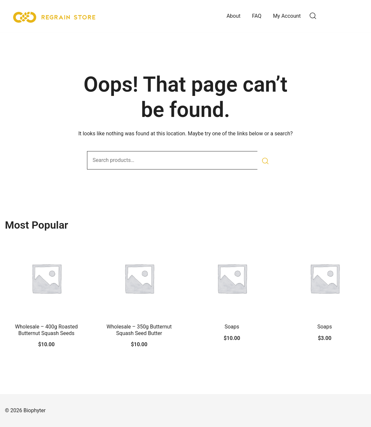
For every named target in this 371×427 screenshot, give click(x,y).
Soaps (232, 327)
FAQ (257, 16)
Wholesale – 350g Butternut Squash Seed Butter (139, 330)
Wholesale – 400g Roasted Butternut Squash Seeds (46, 330)
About (234, 16)
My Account (287, 16)
